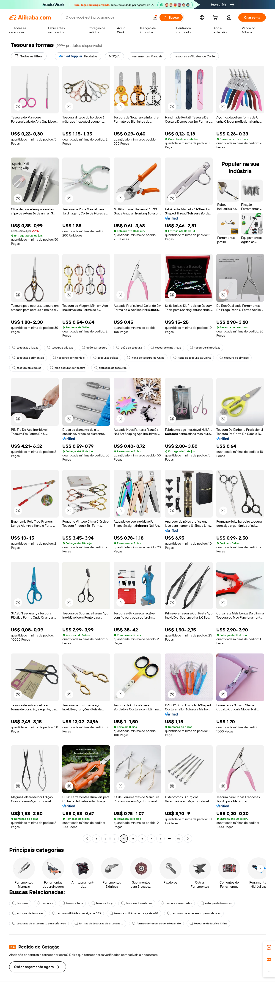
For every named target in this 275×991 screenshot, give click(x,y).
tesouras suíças (105, 358)
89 (178, 838)
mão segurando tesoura (67, 368)
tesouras (20, 903)
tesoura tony (72, 903)
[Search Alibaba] (107, 17)
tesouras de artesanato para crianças (194, 913)
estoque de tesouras (216, 903)
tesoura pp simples (234, 358)
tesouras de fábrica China (208, 923)
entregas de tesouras (110, 368)
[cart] (216, 18)
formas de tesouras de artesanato (98, 923)
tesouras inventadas (136, 903)
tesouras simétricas (166, 347)
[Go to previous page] (87, 838)
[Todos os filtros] (29, 56)
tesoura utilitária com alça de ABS (76, 913)
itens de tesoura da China (146, 358)
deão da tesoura (94, 347)
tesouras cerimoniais (28, 358)
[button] (155, 17)
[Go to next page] (188, 838)
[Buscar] (171, 17)
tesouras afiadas (25, 347)
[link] (269, 947)
